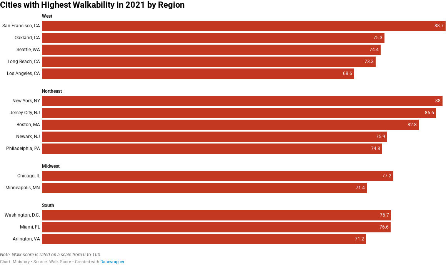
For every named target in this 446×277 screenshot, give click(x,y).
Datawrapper (112, 261)
